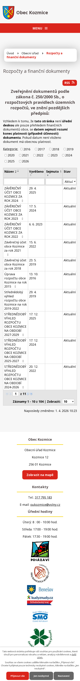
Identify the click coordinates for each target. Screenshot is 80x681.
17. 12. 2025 (33, 316)
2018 (55, 149)
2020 (11, 155)
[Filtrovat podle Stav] (69, 181)
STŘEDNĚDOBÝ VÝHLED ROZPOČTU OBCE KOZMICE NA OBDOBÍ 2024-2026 (15, 376)
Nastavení (63, 675)
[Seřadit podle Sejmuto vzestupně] (48, 174)
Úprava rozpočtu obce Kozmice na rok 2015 (15, 280)
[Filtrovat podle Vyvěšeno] (36, 181)
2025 (11, 161)
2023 (54, 155)
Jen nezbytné (41, 675)
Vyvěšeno (36, 171)
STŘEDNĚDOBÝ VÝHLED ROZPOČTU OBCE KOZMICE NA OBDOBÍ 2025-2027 (15, 350)
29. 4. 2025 (32, 190)
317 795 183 (43, 497)
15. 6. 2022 (32, 244)
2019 (70, 149)
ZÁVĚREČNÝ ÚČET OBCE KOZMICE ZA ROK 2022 (14, 230)
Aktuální (70, 188)
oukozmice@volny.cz (45, 505)
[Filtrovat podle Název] (15, 181)
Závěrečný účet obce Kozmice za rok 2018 (15, 264)
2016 (26, 149)
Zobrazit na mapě (40, 475)
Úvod (10, 53)
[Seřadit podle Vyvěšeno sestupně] (31, 175)
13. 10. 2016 (33, 276)
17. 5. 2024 (32, 208)
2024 (68, 155)
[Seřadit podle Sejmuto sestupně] (48, 175)
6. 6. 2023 (35, 224)
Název (10, 171)
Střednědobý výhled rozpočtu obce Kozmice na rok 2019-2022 (15, 300)
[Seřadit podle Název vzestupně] (18, 170)
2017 (41, 149)
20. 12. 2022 (33, 368)
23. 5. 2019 (32, 262)
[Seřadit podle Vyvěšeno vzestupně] (31, 174)
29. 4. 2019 (32, 294)
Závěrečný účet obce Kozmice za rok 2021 (15, 248)
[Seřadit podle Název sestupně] (18, 171)
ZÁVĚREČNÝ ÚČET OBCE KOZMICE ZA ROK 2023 (14, 212)
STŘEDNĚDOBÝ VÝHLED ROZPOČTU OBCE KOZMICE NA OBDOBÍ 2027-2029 (15, 324)
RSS (69, 83)
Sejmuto (53, 171)
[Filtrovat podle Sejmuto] (54, 181)
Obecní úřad (30, 53)
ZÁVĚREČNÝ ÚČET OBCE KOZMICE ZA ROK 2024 (14, 194)
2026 (25, 161)
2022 (39, 155)
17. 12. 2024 (33, 342)
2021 (25, 155)
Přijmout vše (18, 675)
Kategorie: (10, 149)
